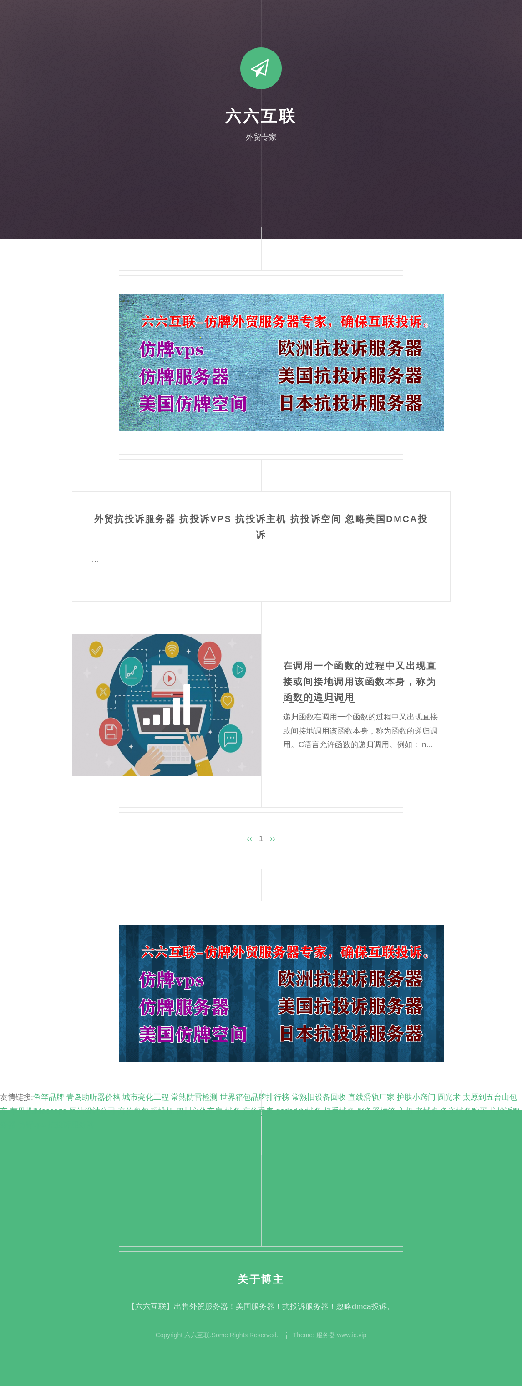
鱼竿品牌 (48, 1097)
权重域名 (339, 1110)
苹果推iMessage (38, 1110)
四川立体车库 (199, 1110)
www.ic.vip (351, 1335)
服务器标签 (376, 1110)
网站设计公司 (92, 1110)
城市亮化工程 (145, 1097)
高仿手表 (258, 1110)
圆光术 (449, 1097)
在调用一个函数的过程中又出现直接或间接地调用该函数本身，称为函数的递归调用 (359, 682)
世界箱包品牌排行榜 (254, 1097)
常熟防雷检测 (194, 1097)
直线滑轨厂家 (371, 1097)
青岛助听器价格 (93, 1097)
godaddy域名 (299, 1110)
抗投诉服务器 (71, 1124)
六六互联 (261, 116)
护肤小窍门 (416, 1097)
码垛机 (162, 1110)
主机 (405, 1110)
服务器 (325, 1335)
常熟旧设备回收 (319, 1097)
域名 (232, 1110)
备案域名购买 (464, 1110)
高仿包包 (133, 1110)
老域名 (427, 1110)
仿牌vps (32, 1124)
